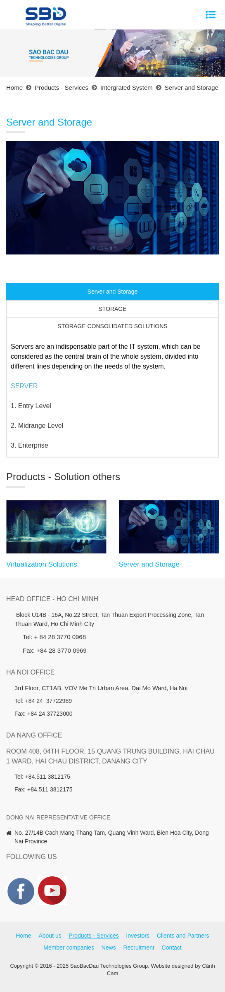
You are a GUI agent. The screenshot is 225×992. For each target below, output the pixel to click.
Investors (137, 935)
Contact (172, 947)
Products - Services (93, 935)
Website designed (172, 966)
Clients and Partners (183, 935)
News (109, 947)
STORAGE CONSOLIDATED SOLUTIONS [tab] (112, 326)
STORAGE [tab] (112, 309)
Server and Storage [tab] (112, 291)
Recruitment (138, 947)
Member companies (68, 947)
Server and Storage (149, 564)
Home (23, 935)
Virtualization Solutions (41, 564)
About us (49, 935)
